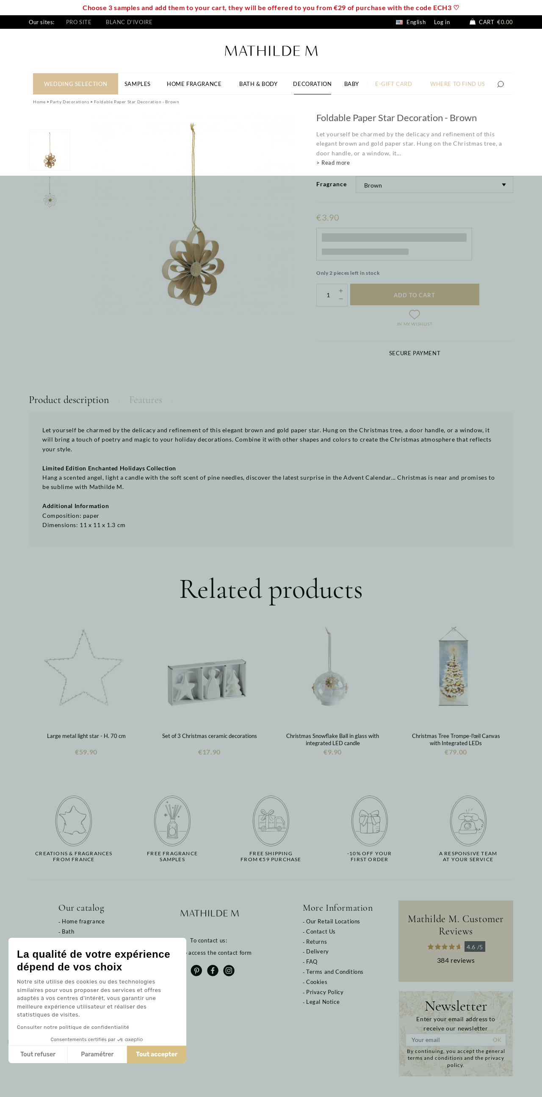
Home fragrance (83, 921)
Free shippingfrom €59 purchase (271, 856)
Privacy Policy (324, 992)
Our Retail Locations (333, 921)
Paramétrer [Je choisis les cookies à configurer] (97, 1054)
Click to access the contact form (209, 952)
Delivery (317, 951)
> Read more (333, 162)
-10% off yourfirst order (369, 856)
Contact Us (321, 931)
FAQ (312, 961)
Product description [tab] (69, 400)
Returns (316, 941)
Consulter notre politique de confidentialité (73, 1027)
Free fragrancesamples (172, 856)
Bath (68, 931)
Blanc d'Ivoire (129, 22)
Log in (442, 22)
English (411, 22)
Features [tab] (145, 400)
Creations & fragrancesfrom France (73, 856)
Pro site (79, 22)
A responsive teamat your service (468, 856)
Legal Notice (323, 1001)
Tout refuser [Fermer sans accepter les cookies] (37, 1054)
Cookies (316, 981)
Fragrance (331, 184)
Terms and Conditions (335, 971)
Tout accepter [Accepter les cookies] (156, 1054)
